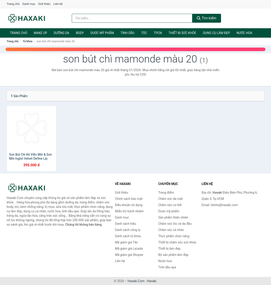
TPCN (158, 33)
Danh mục (29, 4)
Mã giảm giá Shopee (129, 255)
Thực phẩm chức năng (173, 236)
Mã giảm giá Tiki (126, 242)
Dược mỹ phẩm (102, 33)
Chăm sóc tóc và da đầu (175, 223)
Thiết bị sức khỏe (182, 33)
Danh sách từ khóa (128, 236)
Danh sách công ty (128, 230)
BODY (80, 33)
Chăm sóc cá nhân (171, 230)
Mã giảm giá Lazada (129, 248)
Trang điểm (166, 192)
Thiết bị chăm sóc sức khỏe (177, 242)
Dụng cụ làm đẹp (216, 33)
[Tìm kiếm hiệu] (132, 18)
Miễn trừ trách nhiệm (129, 211)
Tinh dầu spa (167, 267)
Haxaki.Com (136, 281)
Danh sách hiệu (125, 223)
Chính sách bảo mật (129, 199)
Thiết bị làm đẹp (169, 248)
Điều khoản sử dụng (129, 205)
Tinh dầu (128, 33)
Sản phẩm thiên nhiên (173, 217)
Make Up (40, 33)
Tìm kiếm (206, 18)
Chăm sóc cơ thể (170, 205)
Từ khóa (27, 41)
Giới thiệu (44, 4)
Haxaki (151, 281)
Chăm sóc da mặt (170, 199)
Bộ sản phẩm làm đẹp (173, 255)
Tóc (144, 33)
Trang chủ (13, 4)
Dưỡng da (61, 33)
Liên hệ (58, 4)
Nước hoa (244, 33)
